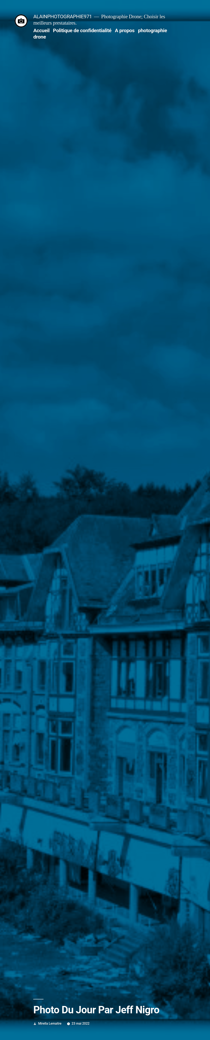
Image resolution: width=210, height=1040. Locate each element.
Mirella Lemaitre (49, 1023)
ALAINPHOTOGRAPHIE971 (62, 16)
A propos (125, 30)
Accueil (41, 30)
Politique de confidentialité (82, 30)
